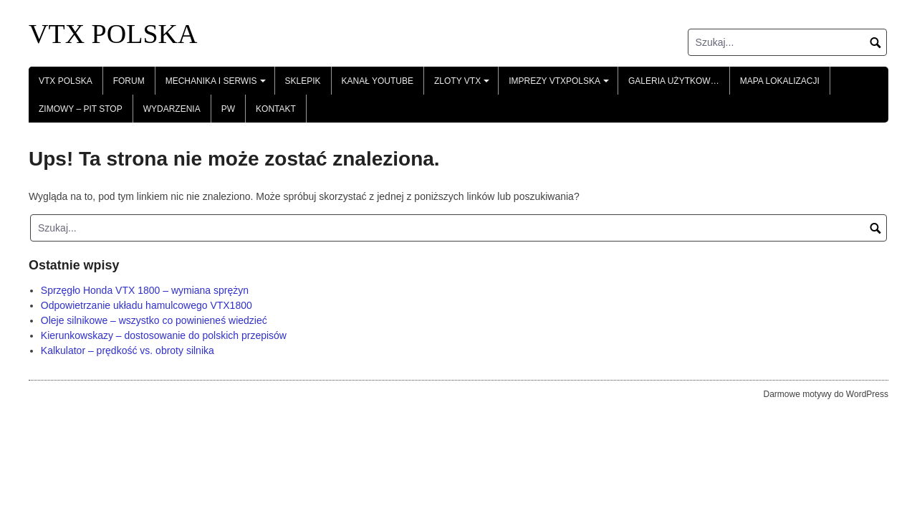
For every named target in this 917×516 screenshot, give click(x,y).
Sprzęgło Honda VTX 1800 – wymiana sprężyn (145, 290)
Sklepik (303, 81)
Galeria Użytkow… (673, 81)
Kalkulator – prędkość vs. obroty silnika (127, 350)
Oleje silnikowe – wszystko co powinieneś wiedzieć (154, 320)
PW (228, 109)
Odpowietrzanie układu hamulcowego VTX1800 (146, 305)
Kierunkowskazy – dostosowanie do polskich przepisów (164, 335)
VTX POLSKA (113, 34)
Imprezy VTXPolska (561, 85)
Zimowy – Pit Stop (81, 109)
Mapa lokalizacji (780, 81)
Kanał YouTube (377, 81)
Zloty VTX (464, 85)
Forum (129, 81)
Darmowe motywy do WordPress (826, 394)
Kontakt (276, 109)
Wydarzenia (172, 109)
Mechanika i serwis (217, 85)
